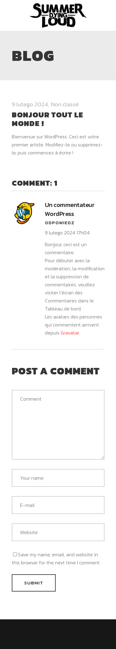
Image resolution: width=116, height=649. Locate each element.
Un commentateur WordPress (70, 209)
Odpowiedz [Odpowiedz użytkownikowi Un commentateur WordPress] (60, 222)
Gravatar (70, 332)
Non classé (65, 104)
